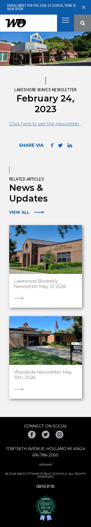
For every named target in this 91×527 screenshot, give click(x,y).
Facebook (32, 434)
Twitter (46, 434)
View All (19, 212)
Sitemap (45, 464)
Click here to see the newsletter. (45, 124)
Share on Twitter (60, 145)
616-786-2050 (45, 455)
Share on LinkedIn (69, 145)
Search (82, 23)
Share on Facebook (52, 145)
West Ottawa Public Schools (15, 23)
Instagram (59, 434)
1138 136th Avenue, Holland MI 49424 (45, 448)
